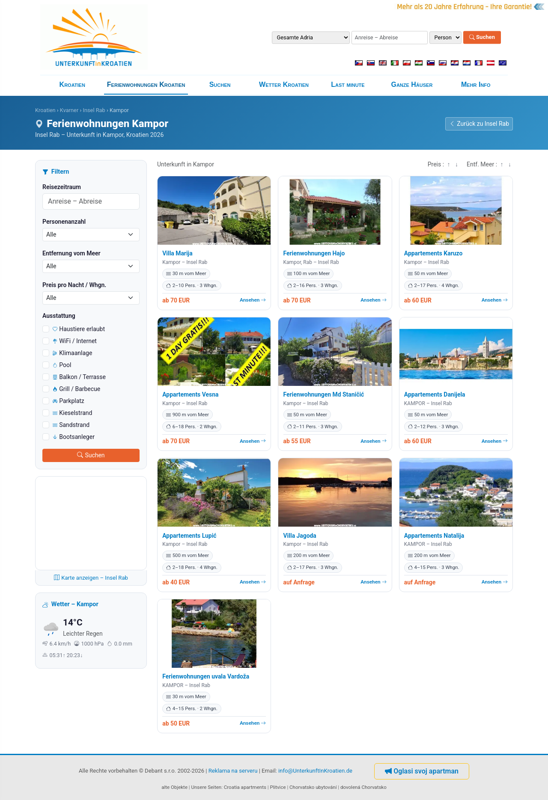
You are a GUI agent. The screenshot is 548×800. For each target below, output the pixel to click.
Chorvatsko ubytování (313, 787)
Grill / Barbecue (76, 388)
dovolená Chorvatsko (363, 787)
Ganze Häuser (411, 84)
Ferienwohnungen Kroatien (146, 84)
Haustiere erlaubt (79, 329)
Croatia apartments (245, 787)
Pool (62, 364)
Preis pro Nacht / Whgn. (74, 284)
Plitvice (278, 787)
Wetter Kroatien (284, 84)
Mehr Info (476, 84)
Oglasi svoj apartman (422, 771)
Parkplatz (68, 400)
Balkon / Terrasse (79, 376)
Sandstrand (71, 424)
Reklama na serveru (233, 770)
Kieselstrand (72, 412)
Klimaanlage (72, 353)
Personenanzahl (64, 221)
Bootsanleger (74, 436)
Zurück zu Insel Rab (479, 123)
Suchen (482, 37)
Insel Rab (94, 110)
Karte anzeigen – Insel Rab (91, 578)
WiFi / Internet (75, 341)
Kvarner (69, 110)
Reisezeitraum (61, 187)
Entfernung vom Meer (71, 253)
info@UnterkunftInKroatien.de (315, 770)
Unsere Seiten (206, 787)
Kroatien (72, 84)
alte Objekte (174, 787)
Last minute (347, 84)
